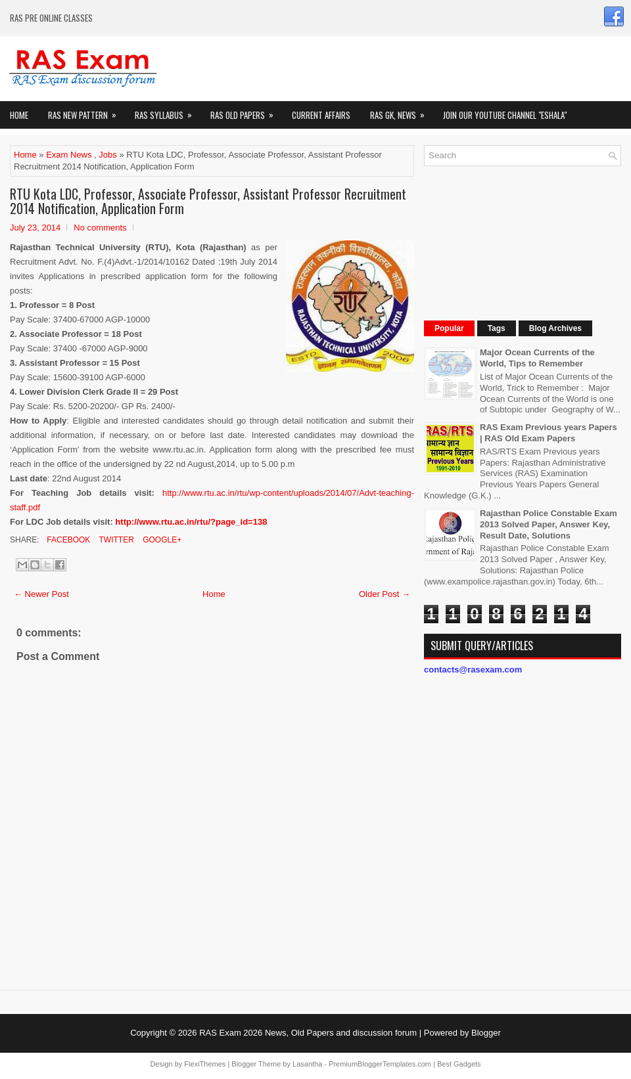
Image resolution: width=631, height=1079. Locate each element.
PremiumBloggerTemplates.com (380, 1064)
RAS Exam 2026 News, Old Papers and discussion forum (308, 1033)
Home (19, 114)
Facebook (67, 539)
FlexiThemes (204, 1064)
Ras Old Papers (246, 111)
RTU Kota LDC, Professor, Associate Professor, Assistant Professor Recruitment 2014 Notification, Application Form (208, 201)
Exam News (68, 155)
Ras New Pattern (86, 111)
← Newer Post (41, 594)
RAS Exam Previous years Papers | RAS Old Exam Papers (548, 432)
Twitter (115, 539)
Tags (496, 328)
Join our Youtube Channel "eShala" (505, 114)
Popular (449, 328)
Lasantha (307, 1064)
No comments (100, 227)
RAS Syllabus (167, 111)
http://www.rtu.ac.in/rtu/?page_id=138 (191, 522)
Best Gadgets (459, 1064)
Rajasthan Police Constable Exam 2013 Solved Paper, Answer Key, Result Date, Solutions (548, 524)
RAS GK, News (401, 111)
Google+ (161, 539)
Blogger (486, 1033)
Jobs (107, 155)
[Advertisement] (506, 241)
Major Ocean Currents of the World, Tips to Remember (537, 357)
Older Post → (384, 594)
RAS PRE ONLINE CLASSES (51, 17)
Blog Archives (555, 328)
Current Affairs (321, 114)
